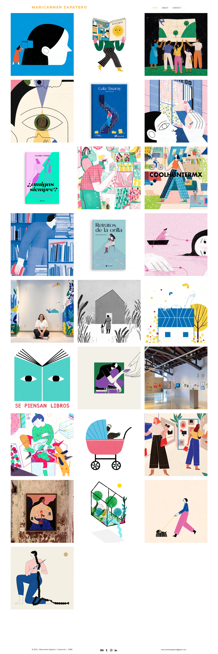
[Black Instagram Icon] (111, 650)
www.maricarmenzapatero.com (212, 637)
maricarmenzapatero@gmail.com (173, 650)
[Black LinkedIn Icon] (115, 650)
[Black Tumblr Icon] (106, 650)
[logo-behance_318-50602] (102, 650)
